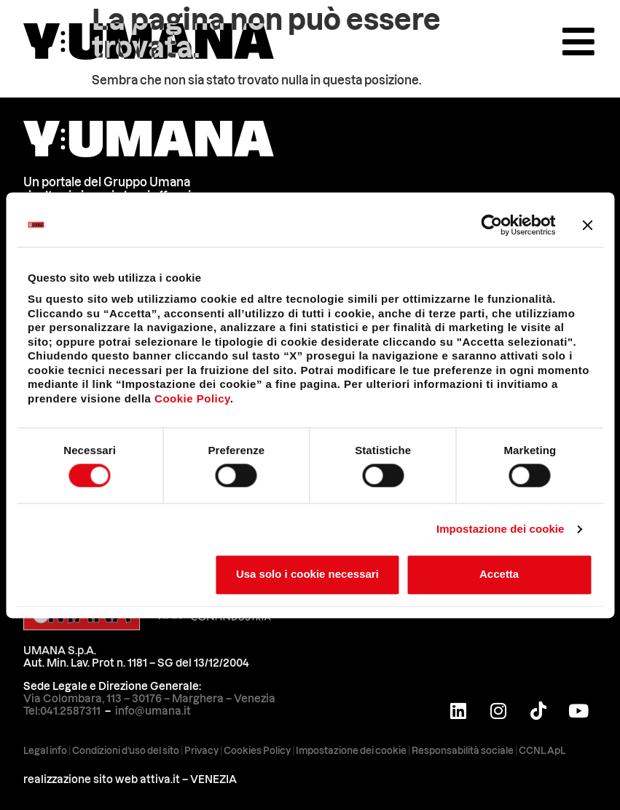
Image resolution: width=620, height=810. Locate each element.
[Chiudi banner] (587, 225)
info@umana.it (153, 711)
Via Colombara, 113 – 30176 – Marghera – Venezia (149, 698)
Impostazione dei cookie (500, 529)
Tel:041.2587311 (62, 711)
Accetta (499, 574)
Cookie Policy (192, 398)
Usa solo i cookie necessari (307, 574)
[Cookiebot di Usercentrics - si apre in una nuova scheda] (491, 225)
